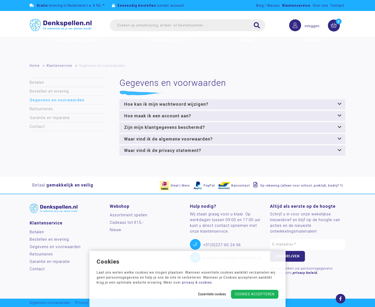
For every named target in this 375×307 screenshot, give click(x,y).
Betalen (37, 82)
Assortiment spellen (75, 46)
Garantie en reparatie (50, 117)
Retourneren (41, 109)
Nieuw (247, 46)
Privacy (81, 303)
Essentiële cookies (212, 294)
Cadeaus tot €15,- (168, 46)
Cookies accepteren (255, 294)
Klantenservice (296, 5)
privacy (188, 282)
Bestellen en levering (49, 91)
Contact (337, 5)
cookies (205, 282)
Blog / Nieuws (268, 5)
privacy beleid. (305, 273)
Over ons (320, 5)
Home (35, 66)
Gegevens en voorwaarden (102, 66)
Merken (313, 46)
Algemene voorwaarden (50, 303)
